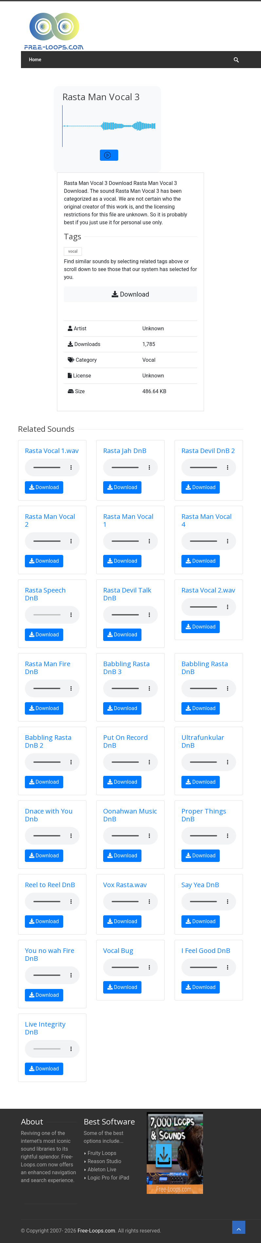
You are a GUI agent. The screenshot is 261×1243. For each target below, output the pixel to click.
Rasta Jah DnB (124, 450)
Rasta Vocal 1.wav (52, 450)
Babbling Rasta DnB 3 (126, 667)
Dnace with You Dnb (49, 815)
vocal (73, 251)
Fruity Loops (102, 1153)
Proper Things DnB (203, 815)
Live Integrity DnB (45, 1028)
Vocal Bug (118, 950)
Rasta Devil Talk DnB (127, 594)
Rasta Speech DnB (45, 594)
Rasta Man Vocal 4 (206, 520)
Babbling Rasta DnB (204, 667)
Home (35, 59)
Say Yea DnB (200, 884)
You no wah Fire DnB (49, 954)
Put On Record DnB (125, 741)
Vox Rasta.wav (125, 884)
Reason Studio (104, 1161)
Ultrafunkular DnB (202, 741)
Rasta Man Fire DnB (47, 667)
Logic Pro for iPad (108, 1178)
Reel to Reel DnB (50, 884)
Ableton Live (102, 1169)
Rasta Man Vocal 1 (128, 520)
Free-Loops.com (96, 1231)
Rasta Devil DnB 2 (208, 450)
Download (130, 294)
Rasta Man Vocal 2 (50, 520)
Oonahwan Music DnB (130, 815)
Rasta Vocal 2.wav (208, 590)
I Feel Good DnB (205, 950)
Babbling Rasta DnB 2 (48, 741)
